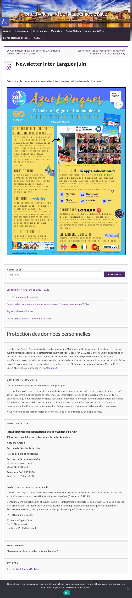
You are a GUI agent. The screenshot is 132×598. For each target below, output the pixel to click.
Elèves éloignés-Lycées (16, 37)
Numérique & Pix (94, 31)
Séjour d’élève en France (20, 311)
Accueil (7, 31)
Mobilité (56, 31)
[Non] (127, 589)
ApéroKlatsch (73, 31)
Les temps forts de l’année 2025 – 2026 (28, 289)
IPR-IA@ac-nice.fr (48, 367)
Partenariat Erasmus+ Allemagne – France (29, 318)
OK (66, 593)
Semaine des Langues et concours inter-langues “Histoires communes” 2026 (48, 304)
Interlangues (40, 31)
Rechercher (14, 269)
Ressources (22, 31)
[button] (4, 21)
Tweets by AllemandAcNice (23, 569)
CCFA (38, 37)
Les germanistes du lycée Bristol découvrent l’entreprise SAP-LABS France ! (101, 52)
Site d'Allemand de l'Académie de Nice (66, 13)
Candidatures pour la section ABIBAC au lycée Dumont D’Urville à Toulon (33, 52)
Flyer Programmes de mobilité (22, 296)
